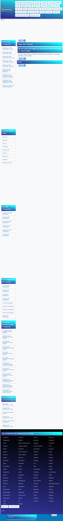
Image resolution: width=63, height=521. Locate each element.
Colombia (21, 449)
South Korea (21, 495)
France (51, 2)
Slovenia (51, 492)
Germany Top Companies (6, 299)
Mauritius (5, 477)
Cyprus (5, 451)
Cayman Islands (22, 446)
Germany (57, 2)
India (17, 5)
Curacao (51, 449)
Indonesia (21, 463)
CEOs (42, 12)
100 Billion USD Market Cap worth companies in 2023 (8, 81)
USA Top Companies (8, 306)
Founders (48, 12)
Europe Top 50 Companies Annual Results (8, 375)
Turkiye (51, 498)
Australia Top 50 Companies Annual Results (8, 331)
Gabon (5, 457)
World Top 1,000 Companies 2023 (7, 53)
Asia (25, 9)
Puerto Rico (6, 489)
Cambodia (51, 443)
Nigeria (51, 480)
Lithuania (36, 472)
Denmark (36, 451)
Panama (36, 483)
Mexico (20, 477)
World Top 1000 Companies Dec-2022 (8, 57)
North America (47, 9)
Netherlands (21, 480)
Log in (3, 510)
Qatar (20, 489)
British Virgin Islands (24, 443)
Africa (57, 5)
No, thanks (54, 515)
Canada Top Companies (6, 291)
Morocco (5, 480)
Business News (35, 15)
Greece (51, 457)
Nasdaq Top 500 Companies (7, 231)
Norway (5, 483)
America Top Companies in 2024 (8, 408)
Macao (5, 475)
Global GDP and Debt (22, 15)
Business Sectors (21, 12)
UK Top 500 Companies (6, 235)
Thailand (36, 498)
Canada (44, 2)
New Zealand (37, 480)
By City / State (57, 9)
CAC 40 (5, 143)
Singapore (21, 492)
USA (38, 5)
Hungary (36, 460)
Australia (36, 2)
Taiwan (20, 498)
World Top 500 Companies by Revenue (6, 70)
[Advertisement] (32, 30)
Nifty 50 (5, 153)
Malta (50, 475)
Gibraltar (36, 457)
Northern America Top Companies (8, 421)
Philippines (21, 486)
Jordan (20, 469)
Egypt (50, 451)
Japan (28, 5)
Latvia (20, 472)
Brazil (4, 443)
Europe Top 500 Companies (7, 222)
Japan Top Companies (6, 316)
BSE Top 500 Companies (6, 218)
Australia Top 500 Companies (7, 213)
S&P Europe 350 (7, 162)
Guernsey (6, 460)
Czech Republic (22, 451)
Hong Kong (21, 460)
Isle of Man (6, 466)
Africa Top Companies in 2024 (8, 404)
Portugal (51, 486)
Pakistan (20, 483)
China (4, 449)
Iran (35, 463)
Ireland (51, 463)
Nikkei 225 (5, 156)
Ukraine (36, 501)
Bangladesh (6, 440)
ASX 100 (5, 137)
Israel (20, 466)
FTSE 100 (5, 146)
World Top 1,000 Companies (24, 2)
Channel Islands (38, 446)
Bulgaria (36, 443)
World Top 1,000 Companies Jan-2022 (8, 61)
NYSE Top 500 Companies (7, 226)
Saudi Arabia (6, 492)
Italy (23, 5)
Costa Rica (37, 449)
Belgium (20, 440)
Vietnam (20, 504)
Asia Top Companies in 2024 (8, 413)
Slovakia (36, 492)
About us (4, 506)
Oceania (38, 9)
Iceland (51, 460)
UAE (4, 501)
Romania (36, 489)
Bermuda (36, 440)
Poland (35, 486)
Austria (36, 437)
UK (33, 5)
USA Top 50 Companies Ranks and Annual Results (8, 364)
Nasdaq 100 (6, 150)
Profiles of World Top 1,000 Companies (8, 86)
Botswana (51, 440)
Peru (4, 486)
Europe (31, 9)
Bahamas (51, 437)
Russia (51, 489)
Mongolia (51, 477)
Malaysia (36, 475)
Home (2, 19)
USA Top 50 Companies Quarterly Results (8, 369)
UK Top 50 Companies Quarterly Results (8, 359)
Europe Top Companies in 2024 (8, 417)
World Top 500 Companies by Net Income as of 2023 (8, 76)
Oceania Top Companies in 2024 (8, 426)
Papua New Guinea (54, 483)
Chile (50, 446)
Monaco (36, 477)
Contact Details (14, 506)
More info (33, 519)
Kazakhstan (37, 469)
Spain (35, 495)
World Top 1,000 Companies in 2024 (8, 48)
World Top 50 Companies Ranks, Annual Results (8, 391)
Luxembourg (52, 472)
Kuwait (51, 469)
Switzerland (6, 498)
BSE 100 (5, 140)
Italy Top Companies (8, 312)
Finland (36, 454)
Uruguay (51, 501)
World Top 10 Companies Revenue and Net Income (8, 380)
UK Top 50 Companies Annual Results (8, 353)
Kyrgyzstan (6, 472)
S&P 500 (56, 12)
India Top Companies (8, 309)
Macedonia (21, 475)
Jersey (5, 469)
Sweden (51, 495)
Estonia (5, 454)
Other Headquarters (47, 5)
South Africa (6, 495)
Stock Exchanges (33, 12)
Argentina (6, 437)
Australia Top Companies (6, 286)
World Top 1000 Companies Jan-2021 (8, 66)
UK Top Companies (8, 303)
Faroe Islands (22, 454)
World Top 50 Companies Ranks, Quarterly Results (8, 386)
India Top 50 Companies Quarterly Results (8, 348)
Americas (18, 9)
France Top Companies (6, 295)
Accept (48, 515)
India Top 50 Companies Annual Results (8, 342)
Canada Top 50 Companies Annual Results (8, 337)
